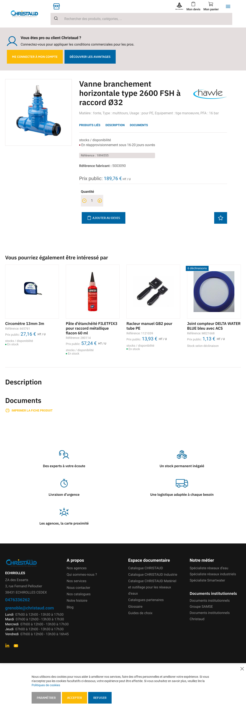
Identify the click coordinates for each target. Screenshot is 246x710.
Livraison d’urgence (64, 495)
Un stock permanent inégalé (182, 466)
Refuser (99, 698)
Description (115, 125)
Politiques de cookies (46, 685)
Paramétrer (46, 698)
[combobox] (141, 19)
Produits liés (89, 125)
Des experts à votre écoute (64, 466)
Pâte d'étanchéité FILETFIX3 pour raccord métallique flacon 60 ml (91, 328)
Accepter (74, 698)
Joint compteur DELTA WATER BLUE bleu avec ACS (214, 326)
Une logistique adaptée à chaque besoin (182, 495)
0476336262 (17, 600)
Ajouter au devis (103, 218)
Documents (139, 125)
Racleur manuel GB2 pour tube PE (149, 326)
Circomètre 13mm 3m (24, 323)
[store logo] (27, 13)
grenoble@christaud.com (29, 608)
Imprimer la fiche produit (32, 410)
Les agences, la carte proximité (64, 523)
